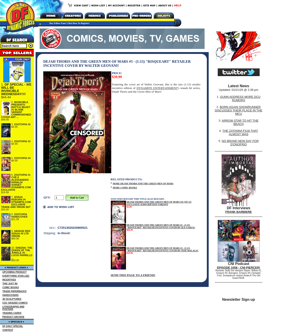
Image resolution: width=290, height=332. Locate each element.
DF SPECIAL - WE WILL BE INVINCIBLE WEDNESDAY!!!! (16, 89)
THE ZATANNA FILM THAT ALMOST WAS (240, 132)
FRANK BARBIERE (238, 212)
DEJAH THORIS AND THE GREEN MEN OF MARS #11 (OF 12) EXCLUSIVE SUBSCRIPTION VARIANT (159, 203)
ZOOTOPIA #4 (22, 158)
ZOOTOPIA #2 (22, 124)
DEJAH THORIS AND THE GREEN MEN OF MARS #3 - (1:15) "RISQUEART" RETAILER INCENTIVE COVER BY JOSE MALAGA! (162, 249)
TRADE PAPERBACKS (14, 291)
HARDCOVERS (10, 295)
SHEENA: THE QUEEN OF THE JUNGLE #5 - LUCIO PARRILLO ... (21, 252)
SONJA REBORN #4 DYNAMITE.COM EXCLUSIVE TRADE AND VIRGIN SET (16, 202)
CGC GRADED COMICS (15, 303)
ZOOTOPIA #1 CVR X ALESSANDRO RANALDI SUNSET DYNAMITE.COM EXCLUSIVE (16, 182)
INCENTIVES (9, 280)
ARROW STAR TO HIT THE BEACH (240, 122)
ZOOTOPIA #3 (22, 141)
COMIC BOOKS (10, 287)
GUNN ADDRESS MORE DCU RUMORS (240, 98)
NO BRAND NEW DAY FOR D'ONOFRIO (240, 142)
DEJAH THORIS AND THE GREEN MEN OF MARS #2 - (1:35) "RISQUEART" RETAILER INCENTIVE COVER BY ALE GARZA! (161, 226)
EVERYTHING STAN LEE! (15, 276)
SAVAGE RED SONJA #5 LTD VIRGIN (20, 233)
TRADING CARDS (12, 313)
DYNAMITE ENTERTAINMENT (157, 88)
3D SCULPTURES (11, 299)
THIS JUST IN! (10, 283)
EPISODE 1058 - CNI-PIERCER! (238, 267)
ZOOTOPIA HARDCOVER (19, 215)
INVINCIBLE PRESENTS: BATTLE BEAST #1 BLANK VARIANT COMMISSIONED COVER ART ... (16, 109)
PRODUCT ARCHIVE (13, 317)
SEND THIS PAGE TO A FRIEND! (133, 275)
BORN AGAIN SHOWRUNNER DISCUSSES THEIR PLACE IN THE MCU (238, 110)
